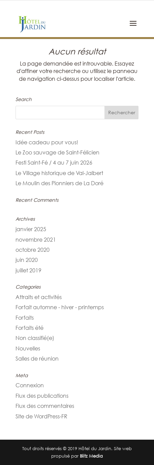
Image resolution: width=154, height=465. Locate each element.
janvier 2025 (31, 229)
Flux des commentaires (45, 405)
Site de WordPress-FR (41, 416)
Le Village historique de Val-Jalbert (59, 173)
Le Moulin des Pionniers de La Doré (59, 183)
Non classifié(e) (35, 338)
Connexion (30, 385)
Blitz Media (91, 456)
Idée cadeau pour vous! (47, 142)
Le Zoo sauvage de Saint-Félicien (57, 152)
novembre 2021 (36, 239)
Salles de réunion (37, 358)
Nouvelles (28, 348)
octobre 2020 (33, 249)
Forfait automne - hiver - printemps (60, 307)
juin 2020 (27, 259)
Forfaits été (29, 327)
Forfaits (25, 317)
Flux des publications (42, 395)
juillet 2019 (28, 270)
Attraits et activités (39, 297)
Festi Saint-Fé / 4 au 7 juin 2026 (54, 162)
